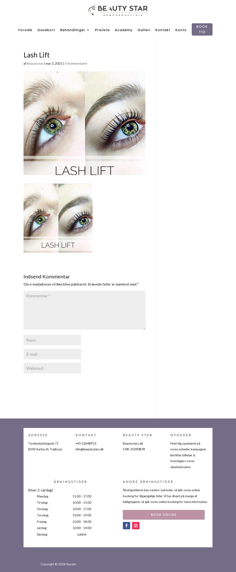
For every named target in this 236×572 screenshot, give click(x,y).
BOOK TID (202, 29)
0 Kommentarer (76, 63)
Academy (124, 30)
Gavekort (46, 30)
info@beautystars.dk (90, 449)
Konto (181, 30)
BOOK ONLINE (157, 514)
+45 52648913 (86, 443)
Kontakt (162, 30)
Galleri (144, 30)
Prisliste (102, 30)
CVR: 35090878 (134, 449)
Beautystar (35, 63)
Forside (25, 30)
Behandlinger (72, 30)
